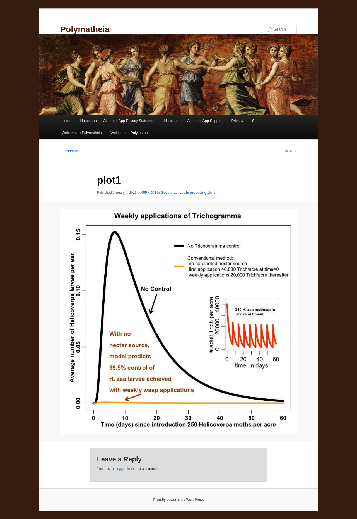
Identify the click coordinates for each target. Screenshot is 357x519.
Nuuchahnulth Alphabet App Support (193, 121)
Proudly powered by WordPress (178, 500)
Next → (291, 151)
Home (66, 121)
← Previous (69, 151)
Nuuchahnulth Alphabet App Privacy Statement (117, 121)
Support (258, 121)
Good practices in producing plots (188, 193)
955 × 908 (148, 193)
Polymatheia (85, 29)
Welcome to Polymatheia (82, 133)
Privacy (237, 121)
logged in (123, 469)
